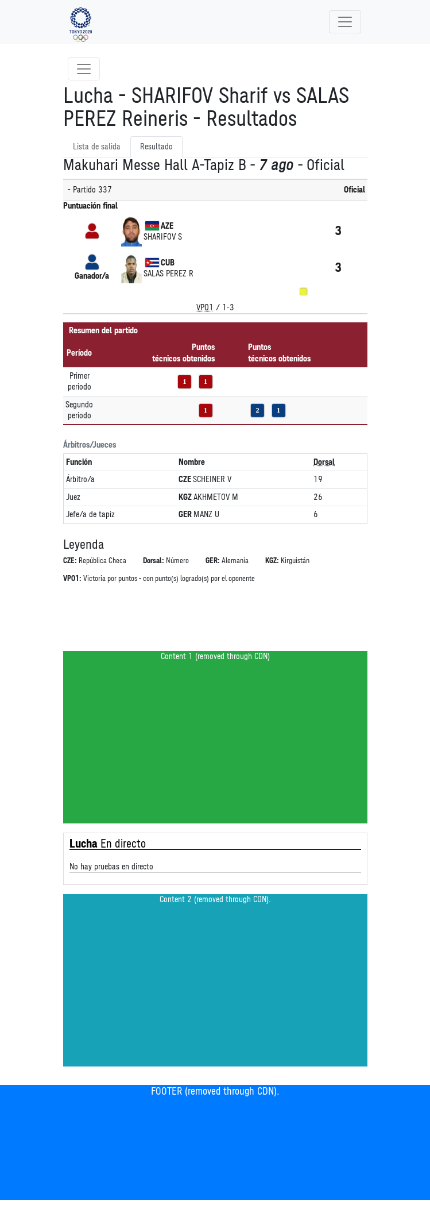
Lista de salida (97, 147)
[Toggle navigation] (345, 21)
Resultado (156, 147)
